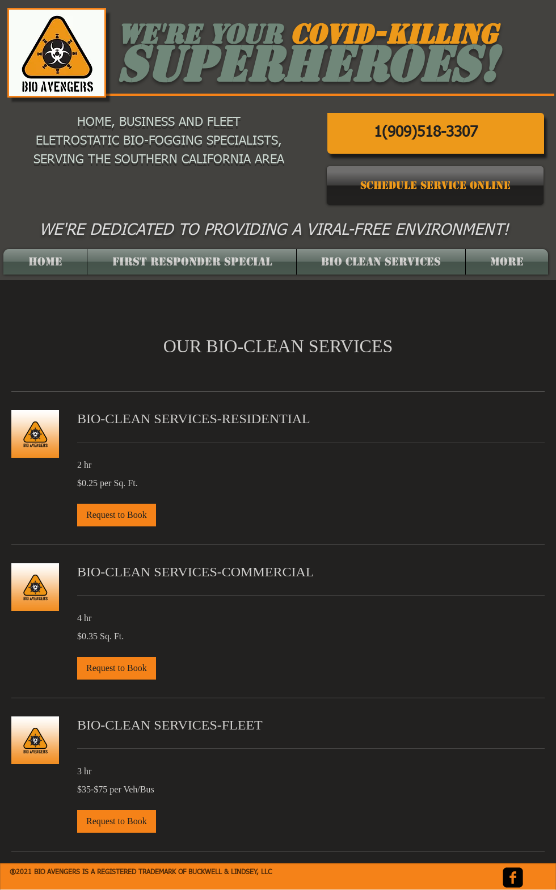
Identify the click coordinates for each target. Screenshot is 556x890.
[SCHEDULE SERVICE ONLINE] (435, 185)
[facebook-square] (513, 877)
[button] (116, 515)
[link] (311, 419)
